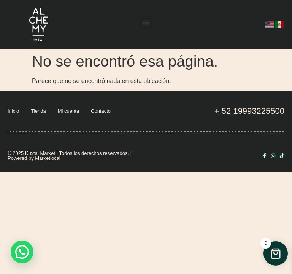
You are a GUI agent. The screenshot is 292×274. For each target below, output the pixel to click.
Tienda (38, 111)
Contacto (101, 111)
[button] (146, 22)
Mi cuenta (68, 111)
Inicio (13, 111)
